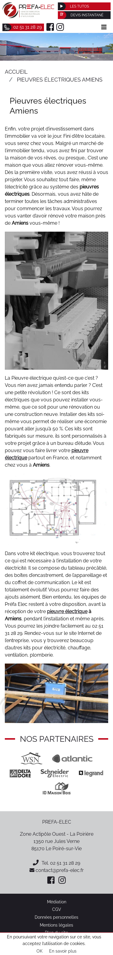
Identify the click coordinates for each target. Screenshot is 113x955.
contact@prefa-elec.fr (57, 870)
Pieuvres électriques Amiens (59, 79)
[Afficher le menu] (104, 27)
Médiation (56, 901)
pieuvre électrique (67, 611)
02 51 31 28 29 (65, 863)
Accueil (16, 72)
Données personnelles (56, 917)
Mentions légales (56, 925)
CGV (56, 909)
